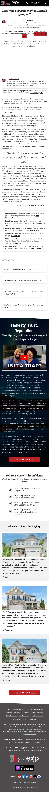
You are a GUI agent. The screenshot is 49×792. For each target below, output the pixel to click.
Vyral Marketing (32, 787)
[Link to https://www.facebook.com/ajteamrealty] (23, 776)
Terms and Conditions (30, 782)
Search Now (15, 236)
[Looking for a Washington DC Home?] (17, 712)
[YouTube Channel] (37, 716)
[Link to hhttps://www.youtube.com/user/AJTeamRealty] (19, 776)
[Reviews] (33, 719)
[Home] (10, 2)
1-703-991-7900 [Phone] (34, 3)
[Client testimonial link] (24, 545)
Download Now (15, 243)
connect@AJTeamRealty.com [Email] (33, 750)
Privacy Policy (16, 782)
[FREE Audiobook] (11, 716)
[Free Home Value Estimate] (34, 709)
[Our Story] (25, 719)
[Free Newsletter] (24, 716)
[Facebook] (16, 719)
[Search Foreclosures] (37, 712)
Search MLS (34, 230)
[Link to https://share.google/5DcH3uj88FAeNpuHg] (39, 776)
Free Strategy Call (34, 35)
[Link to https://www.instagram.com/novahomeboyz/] (31, 776)
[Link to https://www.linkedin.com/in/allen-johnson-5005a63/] (27, 776)
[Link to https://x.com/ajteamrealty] (35, 776)
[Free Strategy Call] (18, 709)
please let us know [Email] (30, 734)
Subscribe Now (35, 248)
